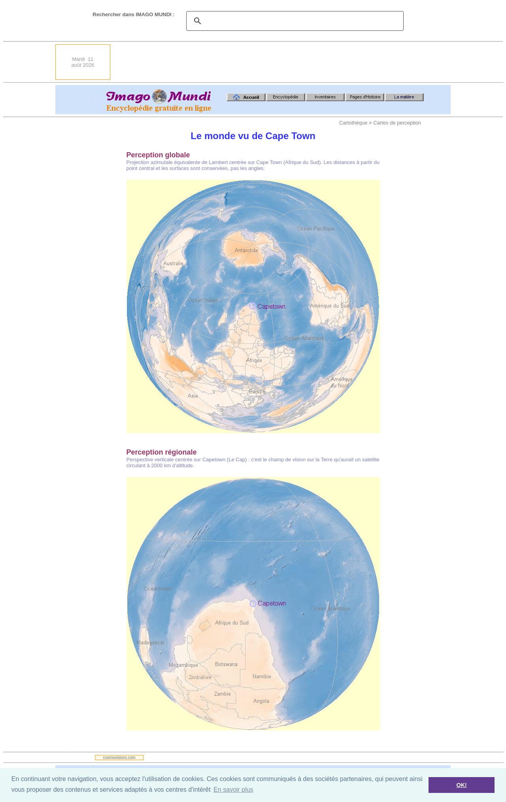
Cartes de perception (397, 123)
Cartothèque (353, 123)
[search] (294, 21)
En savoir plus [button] (233, 789)
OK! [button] (461, 785)
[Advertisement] (307, 62)
